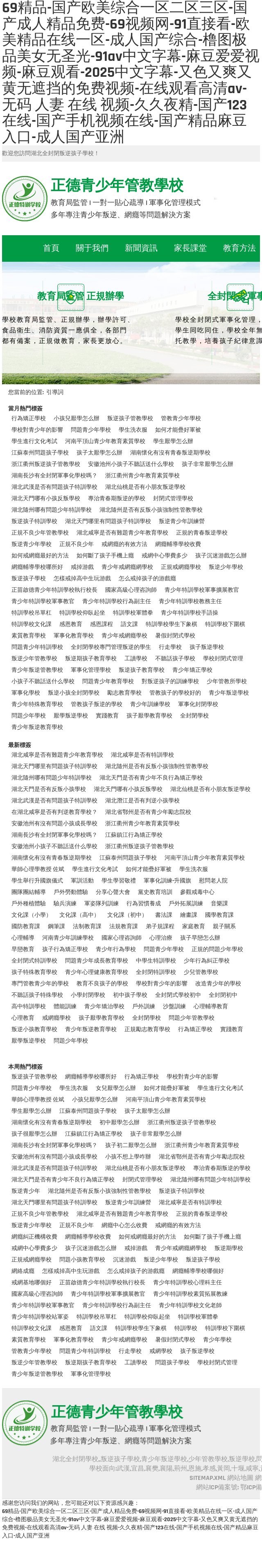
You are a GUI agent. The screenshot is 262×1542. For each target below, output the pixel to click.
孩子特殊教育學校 (34, 972)
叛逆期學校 (229, 1248)
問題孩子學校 (172, 1362)
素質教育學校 (28, 636)
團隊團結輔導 (28, 892)
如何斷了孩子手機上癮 (105, 555)
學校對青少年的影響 (37, 430)
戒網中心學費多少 (164, 555)
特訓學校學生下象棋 (171, 624)
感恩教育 (70, 624)
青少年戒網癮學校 (124, 636)
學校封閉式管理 (223, 658)
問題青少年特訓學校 (37, 647)
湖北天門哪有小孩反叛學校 (45, 498)
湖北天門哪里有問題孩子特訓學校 (108, 521)
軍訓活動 (82, 881)
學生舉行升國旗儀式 (37, 881)
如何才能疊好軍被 (178, 430)
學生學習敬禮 (119, 881)
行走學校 (170, 647)
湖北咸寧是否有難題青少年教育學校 (122, 533)
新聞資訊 (141, 248)
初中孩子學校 (130, 995)
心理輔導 (22, 938)
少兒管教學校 (201, 972)
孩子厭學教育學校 (149, 716)
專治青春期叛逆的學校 (116, 498)
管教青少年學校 (181, 418)
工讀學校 (135, 658)
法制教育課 (87, 926)
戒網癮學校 (56, 1018)
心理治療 (160, 938)
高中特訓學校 (28, 1006)
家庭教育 (193, 926)
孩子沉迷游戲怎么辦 (221, 555)
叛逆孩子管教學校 (130, 418)
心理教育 (22, 1018)
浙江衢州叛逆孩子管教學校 (45, 464)
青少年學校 (217, 1340)
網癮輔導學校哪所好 (37, 567)
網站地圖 (240, 1478)
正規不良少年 (76, 544)
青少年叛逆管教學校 (37, 670)
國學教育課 (219, 915)
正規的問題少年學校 (217, 949)
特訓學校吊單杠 (31, 613)
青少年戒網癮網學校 (127, 567)
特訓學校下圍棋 (225, 624)
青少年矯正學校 (192, 670)
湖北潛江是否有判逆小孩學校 (142, 800)
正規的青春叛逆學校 (202, 533)
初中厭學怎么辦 (119, 1122)
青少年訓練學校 (150, 704)
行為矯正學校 (28, 418)
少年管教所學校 (227, 681)
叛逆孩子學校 (28, 578)
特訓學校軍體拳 (133, 613)
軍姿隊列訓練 (101, 903)
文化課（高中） (79, 915)
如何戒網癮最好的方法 (40, 555)
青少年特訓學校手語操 (189, 613)
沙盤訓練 (174, 1006)
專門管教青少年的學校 (40, 983)
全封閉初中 (223, 995)
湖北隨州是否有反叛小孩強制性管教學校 (151, 510)
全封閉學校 (194, 716)
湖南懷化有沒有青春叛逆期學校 (170, 453)
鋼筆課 (56, 926)
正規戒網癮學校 (181, 567)
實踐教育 (107, 716)
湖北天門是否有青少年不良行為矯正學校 (151, 778)
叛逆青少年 (25, 1191)
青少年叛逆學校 (229, 693)
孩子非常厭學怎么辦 (207, 464)
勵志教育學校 (124, 693)
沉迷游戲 (124, 1259)
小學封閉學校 (88, 995)
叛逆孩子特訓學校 (34, 521)
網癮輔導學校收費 (178, 544)
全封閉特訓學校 (156, 972)
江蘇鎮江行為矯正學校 (134, 835)
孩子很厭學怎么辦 (34, 1134)
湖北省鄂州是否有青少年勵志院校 (148, 812)
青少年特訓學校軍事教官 (43, 601)
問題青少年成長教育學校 (96, 961)
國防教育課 (25, 926)
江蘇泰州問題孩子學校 (40, 453)
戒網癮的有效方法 (124, 544)
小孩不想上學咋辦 (128, 1157)
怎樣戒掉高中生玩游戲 (82, 578)
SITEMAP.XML (208, 1478)
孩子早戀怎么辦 (200, 938)
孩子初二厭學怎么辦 (131, 1145)
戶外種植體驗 (28, 903)
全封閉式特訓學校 (34, 961)
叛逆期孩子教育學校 (91, 658)
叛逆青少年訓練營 (182, 521)
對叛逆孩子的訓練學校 (170, 681)
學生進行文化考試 (34, 441)
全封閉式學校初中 (178, 995)
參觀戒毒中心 (197, 892)
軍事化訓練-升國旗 (167, 881)
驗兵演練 (65, 903)
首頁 (51, 248)
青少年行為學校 (116, 949)
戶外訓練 (143, 1006)
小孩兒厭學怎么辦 (76, 418)
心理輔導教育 (211, 1006)
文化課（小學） (31, 915)
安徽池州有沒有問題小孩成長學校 (54, 823)
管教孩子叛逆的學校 (96, 704)
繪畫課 (188, 915)
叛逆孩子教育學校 (142, 670)
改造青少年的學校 (218, 983)
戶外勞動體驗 (71, 892)
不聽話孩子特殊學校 (37, 995)
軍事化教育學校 (74, 636)
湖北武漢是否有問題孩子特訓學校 (54, 487)
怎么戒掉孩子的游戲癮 (147, 578)
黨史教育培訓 (155, 892)
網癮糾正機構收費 (34, 1237)
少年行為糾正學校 (207, 961)
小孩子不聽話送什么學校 (43, 681)
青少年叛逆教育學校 (37, 727)
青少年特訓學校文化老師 (190, 1305)
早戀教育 (22, 949)
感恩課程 (101, 624)
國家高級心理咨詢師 (131, 590)
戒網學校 (160, 1351)
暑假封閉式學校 (175, 636)
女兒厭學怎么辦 (116, 1088)
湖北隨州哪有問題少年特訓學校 (51, 510)
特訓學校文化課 (31, 624)
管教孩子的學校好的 (175, 693)
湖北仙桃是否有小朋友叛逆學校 (145, 487)
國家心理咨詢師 (122, 938)
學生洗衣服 (133, 430)
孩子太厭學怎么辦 (99, 453)
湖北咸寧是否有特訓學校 (142, 755)
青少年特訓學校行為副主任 (116, 601)
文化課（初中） (127, 915)
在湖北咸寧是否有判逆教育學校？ (54, 812)
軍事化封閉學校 (198, 704)
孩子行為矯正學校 (65, 949)
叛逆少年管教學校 (34, 658)
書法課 (163, 915)
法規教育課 (123, 926)
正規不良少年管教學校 (40, 533)
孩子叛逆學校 (207, 647)
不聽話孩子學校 (175, 658)
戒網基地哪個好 (31, 1282)
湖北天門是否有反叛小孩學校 (48, 789)
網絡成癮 (22, 1271)
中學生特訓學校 (156, 961)
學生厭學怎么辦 (173, 441)
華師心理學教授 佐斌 (37, 869)
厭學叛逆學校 (71, 716)
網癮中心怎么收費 (124, 1225)
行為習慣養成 (143, 903)
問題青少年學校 (91, 430)
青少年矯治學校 (104, 1006)
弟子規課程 (160, 926)
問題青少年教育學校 (108, 681)
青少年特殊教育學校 (37, 704)
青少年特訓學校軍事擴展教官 (202, 590)
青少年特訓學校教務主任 (190, 601)
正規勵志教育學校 (147, 1029)
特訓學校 (185, 1328)
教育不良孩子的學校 (102, 983)
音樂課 (219, 903)
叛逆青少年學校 (31, 544)
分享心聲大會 (113, 892)
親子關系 (224, 926)
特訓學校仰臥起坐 (82, 613)
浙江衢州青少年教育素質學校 (142, 475)
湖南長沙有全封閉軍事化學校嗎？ (54, 475)
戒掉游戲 (82, 567)
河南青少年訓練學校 (68, 938)
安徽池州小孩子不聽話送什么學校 (131, 464)
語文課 (129, 624)
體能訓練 (65, 1006)
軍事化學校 (25, 693)
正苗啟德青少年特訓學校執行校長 (54, 590)
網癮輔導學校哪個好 (198, 1271)
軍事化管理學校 (91, 670)
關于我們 (92, 248)
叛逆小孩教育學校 (34, 1029)
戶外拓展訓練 (186, 903)
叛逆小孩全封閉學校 (73, 693)
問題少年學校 (28, 716)
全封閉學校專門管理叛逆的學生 (111, 647)
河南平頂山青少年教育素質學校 (105, 441)
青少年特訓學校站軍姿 (40, 1317)
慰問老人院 (213, 881)
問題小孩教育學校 (82, 1259)
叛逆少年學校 (226, 567)
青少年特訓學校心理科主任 (187, 1282)
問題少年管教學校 (192, 1018)
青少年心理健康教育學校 (96, 972)
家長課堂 (190, 248)
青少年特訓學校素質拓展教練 (190, 1294)
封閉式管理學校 (173, 498)
